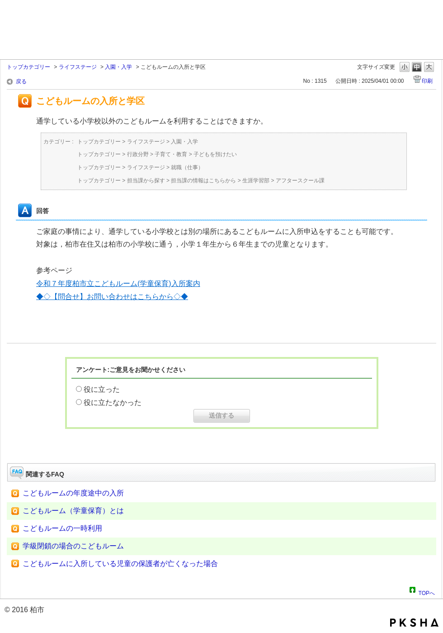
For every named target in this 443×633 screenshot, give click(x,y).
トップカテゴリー (28, 67)
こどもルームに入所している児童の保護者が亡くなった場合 (120, 563)
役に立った (102, 389)
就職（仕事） (187, 167)
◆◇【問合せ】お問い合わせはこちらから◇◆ (112, 296)
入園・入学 (118, 67)
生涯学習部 (255, 180)
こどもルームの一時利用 (62, 528)
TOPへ (427, 592)
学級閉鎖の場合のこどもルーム (73, 546)
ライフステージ (78, 67)
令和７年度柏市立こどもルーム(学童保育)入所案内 (118, 283)
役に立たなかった (112, 402)
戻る (21, 81)
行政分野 (138, 154)
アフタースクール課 (300, 180)
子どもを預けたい (215, 154)
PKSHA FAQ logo (414, 622)
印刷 (427, 81)
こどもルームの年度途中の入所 (73, 493)
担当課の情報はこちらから (203, 180)
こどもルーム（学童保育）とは (73, 510)
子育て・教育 (171, 154)
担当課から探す (146, 180)
